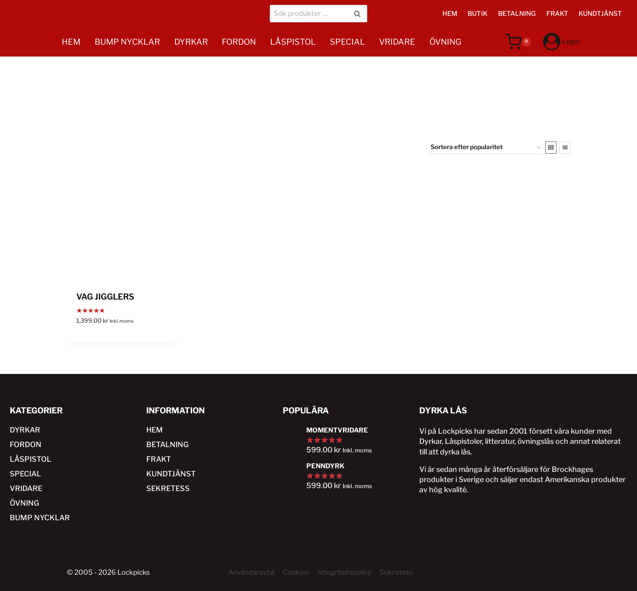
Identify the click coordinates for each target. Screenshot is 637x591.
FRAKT (557, 13)
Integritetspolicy (344, 572)
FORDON (239, 42)
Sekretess (396, 572)
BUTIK (478, 13)
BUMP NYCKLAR (127, 42)
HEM (449, 13)
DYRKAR (191, 42)
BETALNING (517, 13)
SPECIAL (347, 42)
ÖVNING (445, 42)
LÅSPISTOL (293, 42)
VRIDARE (397, 42)
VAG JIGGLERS (105, 297)
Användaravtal (251, 572)
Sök (358, 13)
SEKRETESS (168, 488)
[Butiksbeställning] (485, 147)
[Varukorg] (518, 42)
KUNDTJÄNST (600, 13)
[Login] (562, 41)
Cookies (296, 572)
